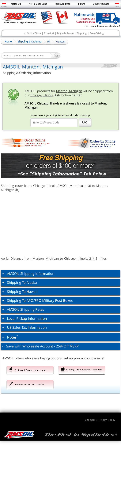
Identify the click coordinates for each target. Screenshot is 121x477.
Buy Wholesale (65, 33)
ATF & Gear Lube (38, 4)
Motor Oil (16, 4)
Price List (49, 33)
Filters (81, 4)
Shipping (82, 33)
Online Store (34, 33)
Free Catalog (97, 33)
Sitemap (90, 419)
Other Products (101, 4)
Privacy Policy (106, 419)
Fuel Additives (62, 4)
